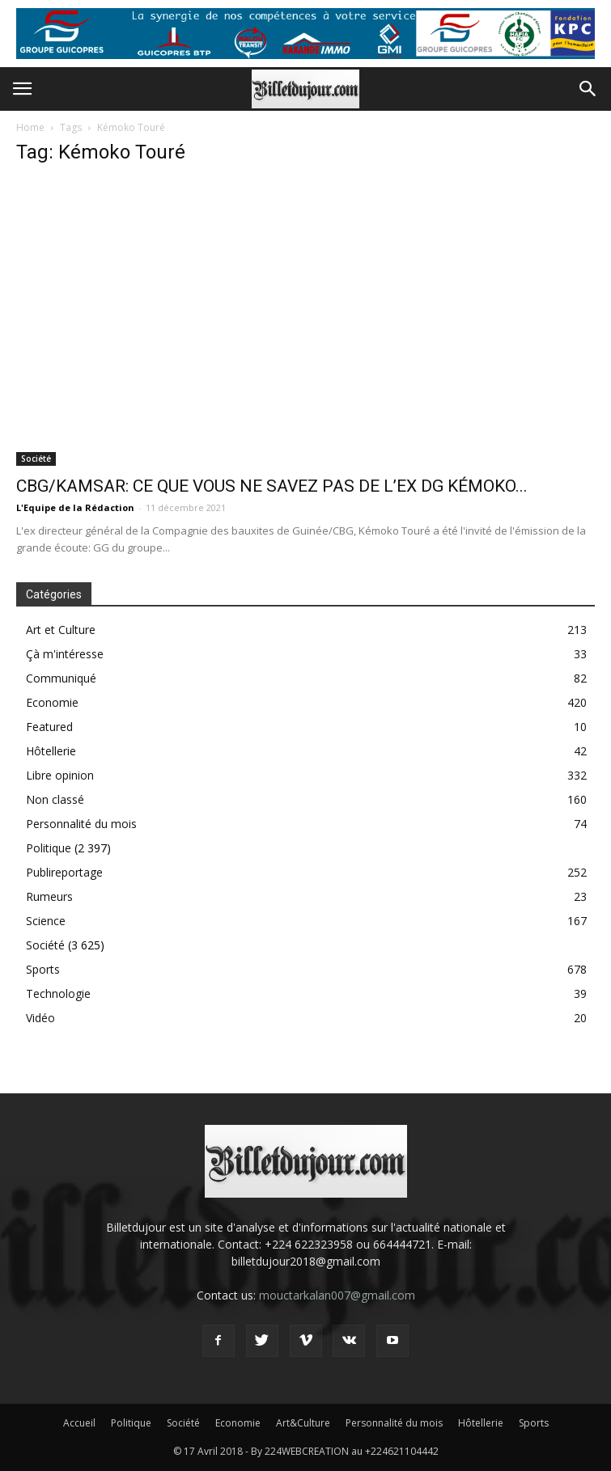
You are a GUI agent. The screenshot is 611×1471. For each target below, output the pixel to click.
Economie (52, 702)
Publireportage (64, 872)
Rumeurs (49, 896)
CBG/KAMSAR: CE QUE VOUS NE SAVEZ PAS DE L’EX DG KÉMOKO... (272, 486)
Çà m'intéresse (65, 654)
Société (36, 458)
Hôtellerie (51, 751)
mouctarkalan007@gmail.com (337, 1295)
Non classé (55, 799)
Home (30, 127)
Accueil (79, 1423)
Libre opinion (60, 775)
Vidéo (40, 1017)
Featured (49, 726)
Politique (48, 848)
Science (46, 920)
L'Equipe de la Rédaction (75, 507)
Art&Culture (303, 1423)
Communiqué (61, 678)
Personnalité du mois (81, 823)
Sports (43, 969)
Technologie (58, 993)
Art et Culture (60, 629)
